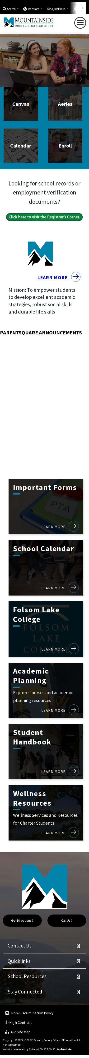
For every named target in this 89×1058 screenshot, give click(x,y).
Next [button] (80, 79)
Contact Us (20, 948)
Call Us (66, 923)
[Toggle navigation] (80, 23)
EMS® (52, 1052)
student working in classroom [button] (84, 91)
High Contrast (20, 1025)
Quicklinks (19, 963)
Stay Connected (25, 994)
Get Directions (22, 923)
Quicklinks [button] (59, 9)
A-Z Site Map (17, 1034)
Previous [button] (70, 79)
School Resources (27, 979)
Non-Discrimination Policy (29, 1015)
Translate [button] (34, 9)
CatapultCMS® (37, 1052)
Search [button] (11, 9)
